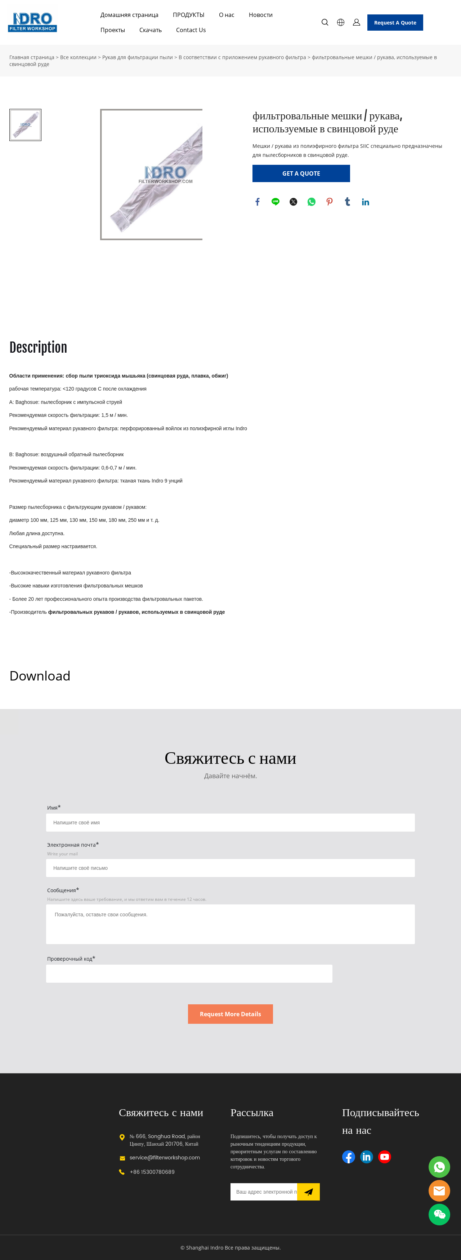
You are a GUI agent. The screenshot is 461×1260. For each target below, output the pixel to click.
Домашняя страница (129, 15)
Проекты (112, 30)
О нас (226, 15)
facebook (257, 202)
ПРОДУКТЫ (189, 15)
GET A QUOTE (301, 173)
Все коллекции (78, 57)
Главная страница (31, 57)
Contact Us (191, 30)
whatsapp (311, 202)
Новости (261, 15)
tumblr (348, 202)
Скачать (150, 30)
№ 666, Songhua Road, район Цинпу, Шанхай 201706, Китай (165, 1140)
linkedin (366, 202)
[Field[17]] (230, 868)
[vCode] (189, 974)
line (275, 202)
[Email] (263, 1191)
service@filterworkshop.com (165, 1158)
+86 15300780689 (152, 1172)
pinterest (330, 202)
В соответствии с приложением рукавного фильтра (242, 57)
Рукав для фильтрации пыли (137, 57)
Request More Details (230, 1014)
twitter (293, 202)
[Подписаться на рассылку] (308, 1191)
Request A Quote (395, 22)
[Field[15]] (230, 823)
